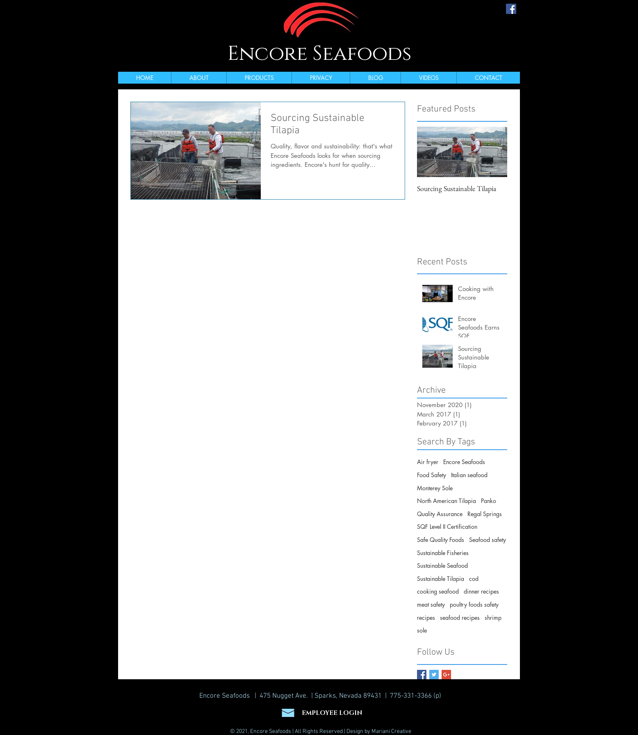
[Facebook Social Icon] (511, 9)
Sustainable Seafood (442, 565)
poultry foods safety (474, 604)
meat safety (431, 604)
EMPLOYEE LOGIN (332, 713)
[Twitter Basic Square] (434, 674)
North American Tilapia (446, 501)
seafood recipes (460, 617)
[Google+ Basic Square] (446, 674)
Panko (488, 501)
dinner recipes (481, 591)
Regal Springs (484, 514)
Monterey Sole (435, 488)
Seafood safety (487, 540)
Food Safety (431, 475)
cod (473, 579)
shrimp (493, 617)
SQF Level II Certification (447, 526)
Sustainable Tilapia (440, 579)
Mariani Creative (391, 731)
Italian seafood (469, 475)
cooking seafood (438, 591)
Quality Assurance (440, 514)
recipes (426, 617)
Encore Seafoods (319, 53)
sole (422, 630)
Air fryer (427, 462)
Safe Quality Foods (440, 540)
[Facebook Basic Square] (421, 674)
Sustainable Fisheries (443, 553)
